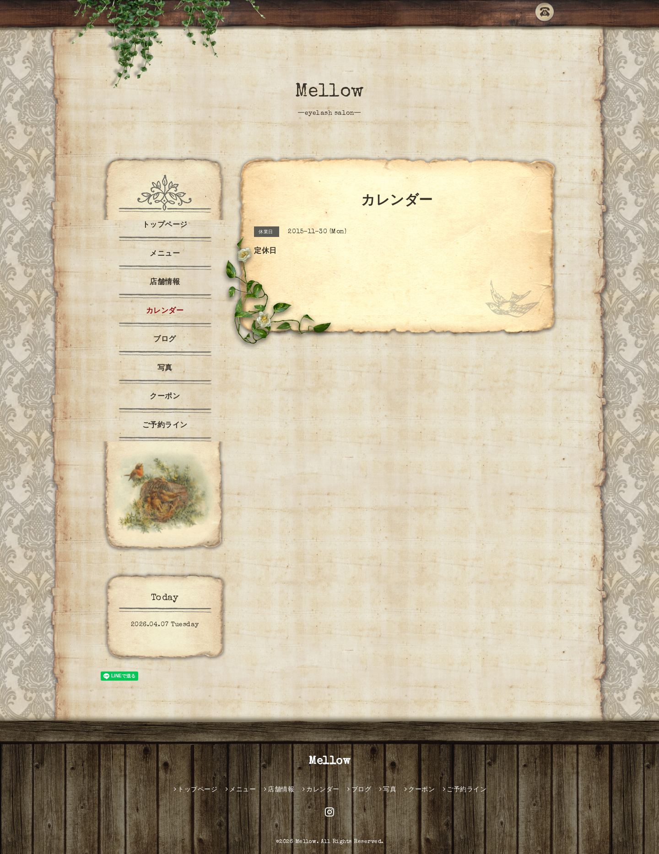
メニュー (165, 254)
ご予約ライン (165, 426)
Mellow (329, 92)
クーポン (165, 397)
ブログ (164, 340)
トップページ (165, 225)
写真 (165, 368)
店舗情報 (165, 282)
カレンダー (165, 311)
